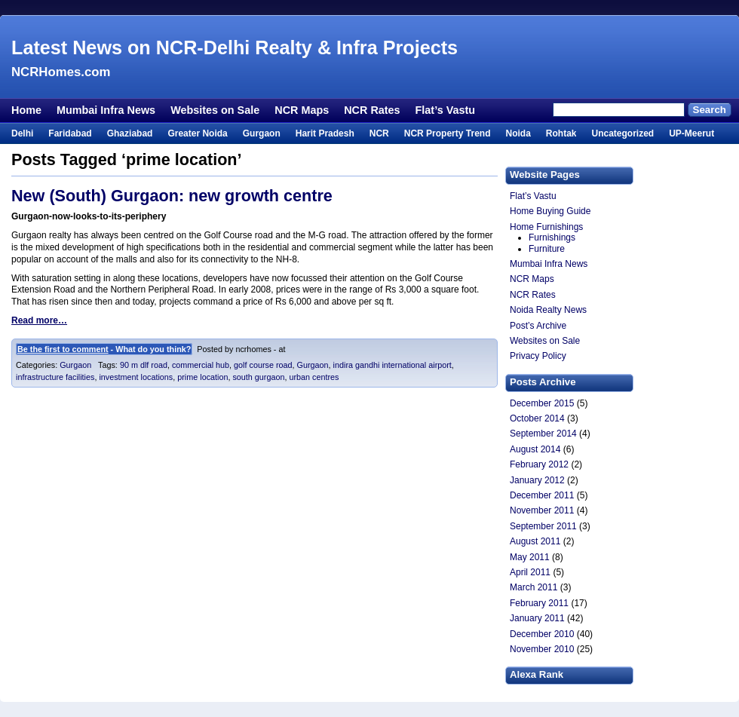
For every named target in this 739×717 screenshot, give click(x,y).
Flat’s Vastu (445, 110)
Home (26, 110)
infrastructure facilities (55, 376)
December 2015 (542, 403)
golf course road (263, 364)
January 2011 (537, 618)
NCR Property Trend (447, 133)
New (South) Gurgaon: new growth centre (172, 195)
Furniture (547, 249)
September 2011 (543, 526)
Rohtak (561, 133)
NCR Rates (372, 110)
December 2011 (542, 495)
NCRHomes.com (60, 72)
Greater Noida (197, 133)
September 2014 (543, 433)
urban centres (314, 376)
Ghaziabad (130, 133)
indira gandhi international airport (392, 364)
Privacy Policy (538, 356)
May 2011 (530, 557)
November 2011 (542, 510)
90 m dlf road (143, 364)
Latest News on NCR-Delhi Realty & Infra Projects (234, 47)
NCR (379, 133)
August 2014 (535, 449)
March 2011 (533, 587)
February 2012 (539, 464)
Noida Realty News (548, 310)
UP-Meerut (691, 133)
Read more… (39, 320)
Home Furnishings (546, 227)
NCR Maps (301, 110)
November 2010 (542, 649)
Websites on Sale (214, 110)
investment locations (136, 376)
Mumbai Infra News (106, 110)
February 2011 (539, 603)
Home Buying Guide (550, 211)
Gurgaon (262, 133)
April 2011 (530, 572)
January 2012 (537, 480)
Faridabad (69, 133)
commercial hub (200, 364)
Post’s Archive (538, 325)
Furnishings (552, 237)
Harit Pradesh (325, 133)
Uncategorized (622, 133)
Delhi (22, 133)
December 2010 (542, 634)
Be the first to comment (63, 349)
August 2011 (535, 541)
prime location (202, 376)
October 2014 (537, 418)
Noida (517, 133)
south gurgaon (258, 376)
